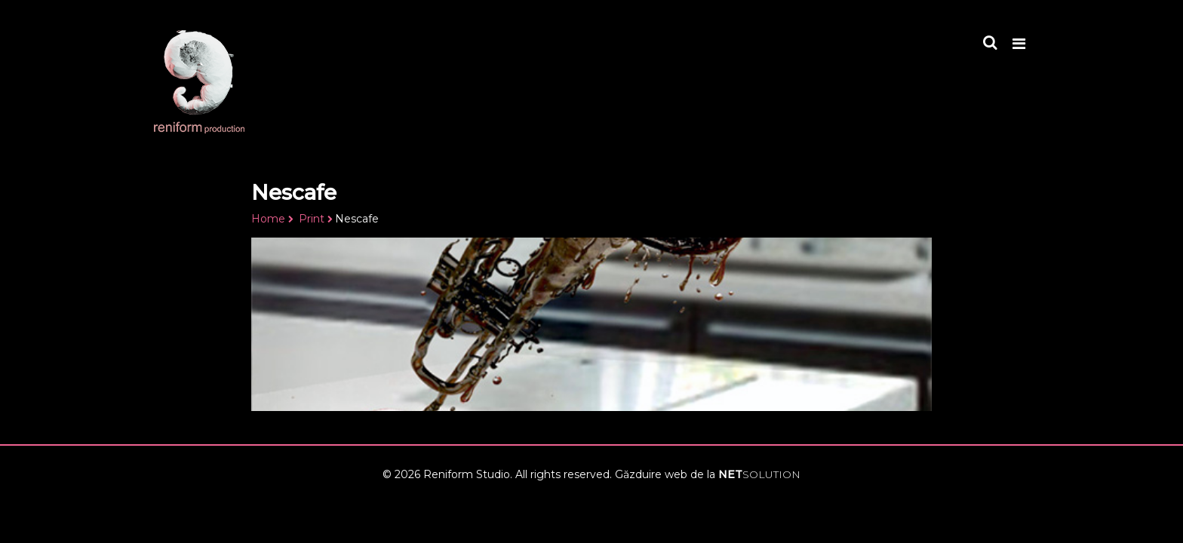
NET (759, 474)
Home (268, 218)
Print (311, 218)
